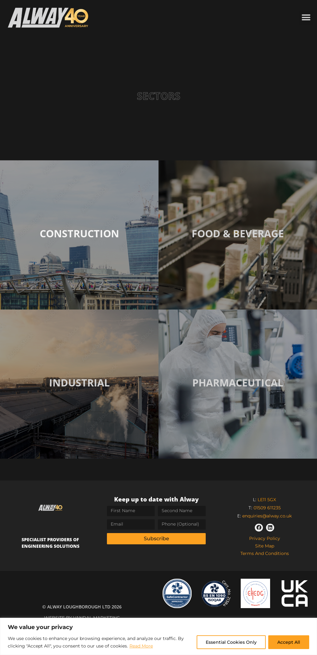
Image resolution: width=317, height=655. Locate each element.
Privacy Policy (264, 538)
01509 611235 (267, 508)
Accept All (288, 642)
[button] (306, 18)
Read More (141, 646)
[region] (158, 636)
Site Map (264, 546)
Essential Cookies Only (231, 642)
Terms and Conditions (264, 553)
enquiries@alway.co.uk (267, 516)
